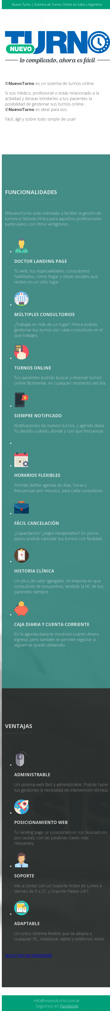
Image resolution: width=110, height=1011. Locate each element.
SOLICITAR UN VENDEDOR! (28, 955)
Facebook (69, 1006)
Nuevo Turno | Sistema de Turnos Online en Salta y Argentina (57, 4)
